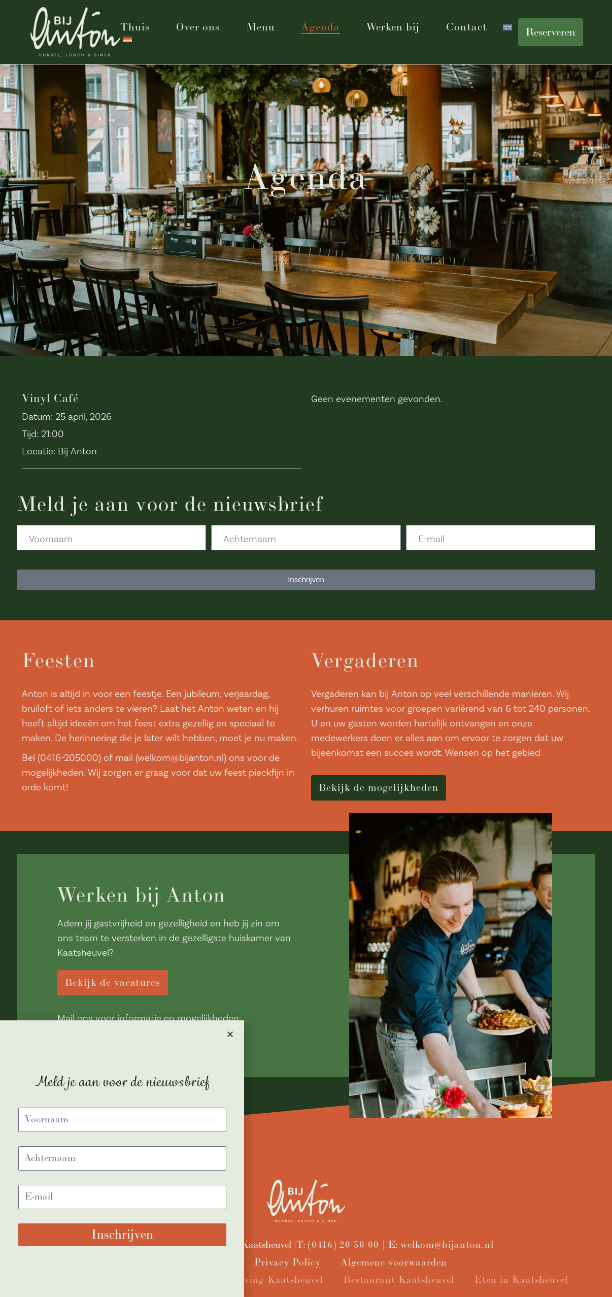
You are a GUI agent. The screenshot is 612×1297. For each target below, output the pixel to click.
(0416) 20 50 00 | (348, 1245)
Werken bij (393, 27)
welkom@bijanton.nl (447, 1245)
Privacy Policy (287, 1263)
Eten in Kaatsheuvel (521, 1280)
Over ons (198, 27)
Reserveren (550, 32)
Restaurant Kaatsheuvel (399, 1280)
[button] (230, 1034)
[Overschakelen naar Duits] (127, 38)
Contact (466, 27)
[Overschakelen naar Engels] (507, 27)
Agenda (320, 27)
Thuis (135, 27)
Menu (260, 27)
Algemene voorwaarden (394, 1263)
